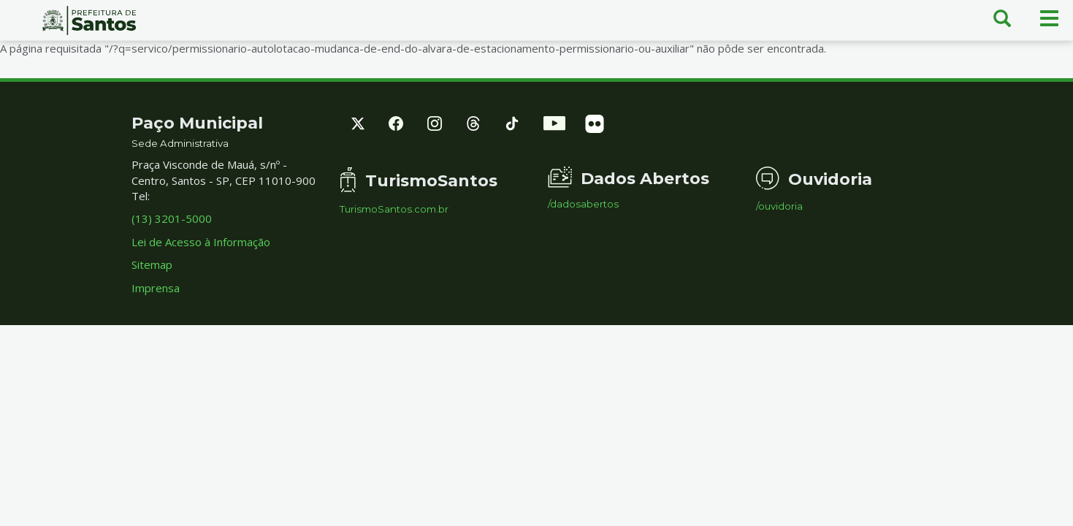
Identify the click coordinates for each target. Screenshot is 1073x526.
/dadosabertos (583, 204)
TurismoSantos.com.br (394, 209)
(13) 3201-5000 (171, 218)
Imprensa (155, 288)
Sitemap (151, 264)
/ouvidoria (779, 206)
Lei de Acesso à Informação (200, 242)
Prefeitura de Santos (89, 20)
